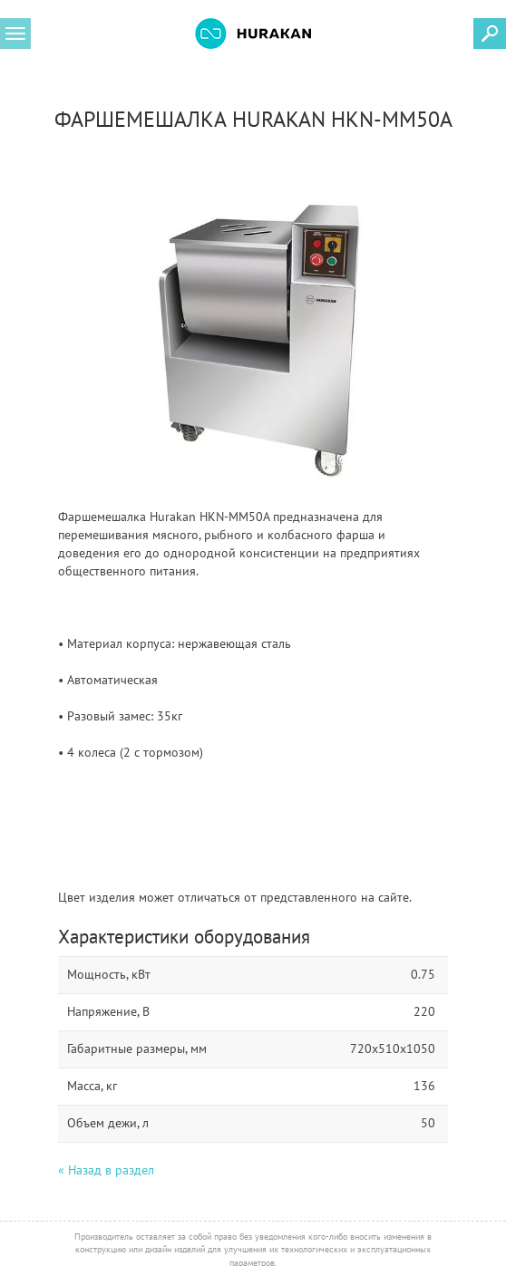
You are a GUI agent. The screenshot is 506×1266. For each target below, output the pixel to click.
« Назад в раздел (106, 1170)
